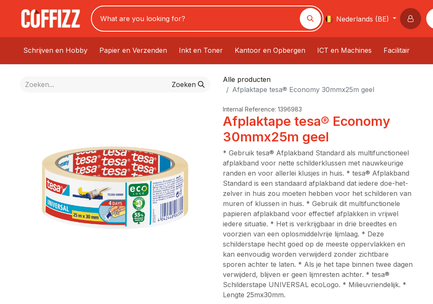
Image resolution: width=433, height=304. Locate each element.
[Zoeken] (310, 18)
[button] (412, 18)
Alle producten (247, 79)
